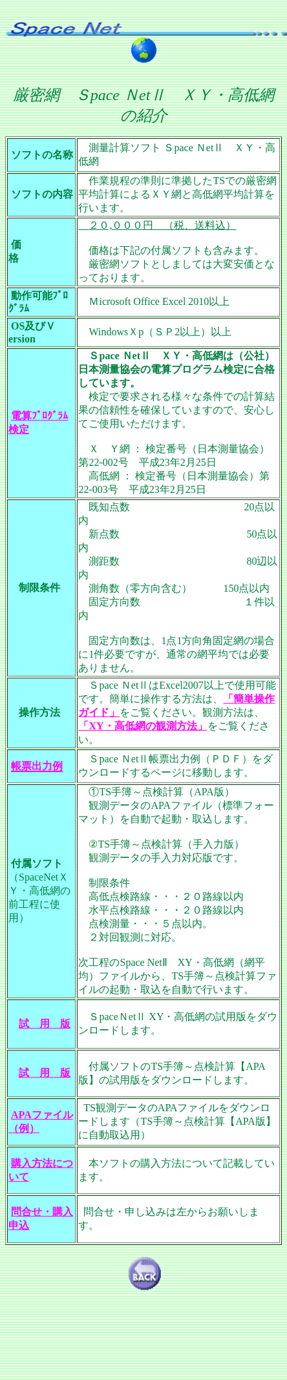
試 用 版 (44, 1023)
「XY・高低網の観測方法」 (142, 725)
